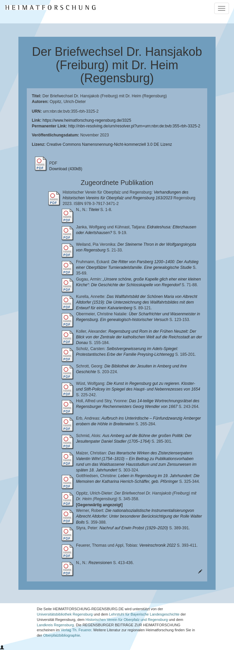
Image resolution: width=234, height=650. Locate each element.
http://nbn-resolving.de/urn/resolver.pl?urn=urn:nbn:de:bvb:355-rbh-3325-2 (134, 126)
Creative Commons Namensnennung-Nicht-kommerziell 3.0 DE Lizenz (109, 144)
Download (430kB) (65, 169)
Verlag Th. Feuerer (76, 630)
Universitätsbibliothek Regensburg (65, 614)
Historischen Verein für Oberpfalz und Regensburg (127, 620)
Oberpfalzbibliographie (61, 635)
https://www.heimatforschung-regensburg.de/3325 (87, 120)
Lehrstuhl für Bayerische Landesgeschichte (144, 614)
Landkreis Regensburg (55, 625)
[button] (2, 647)
